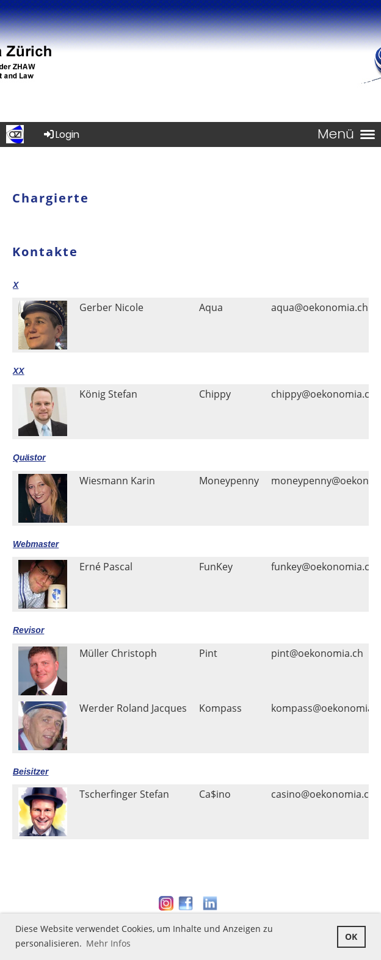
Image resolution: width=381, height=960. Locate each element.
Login (60, 134)
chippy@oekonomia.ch (323, 394)
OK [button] (351, 936)
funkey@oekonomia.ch (323, 566)
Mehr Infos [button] (108, 943)
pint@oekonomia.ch (317, 653)
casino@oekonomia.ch (323, 794)
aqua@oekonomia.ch (319, 307)
